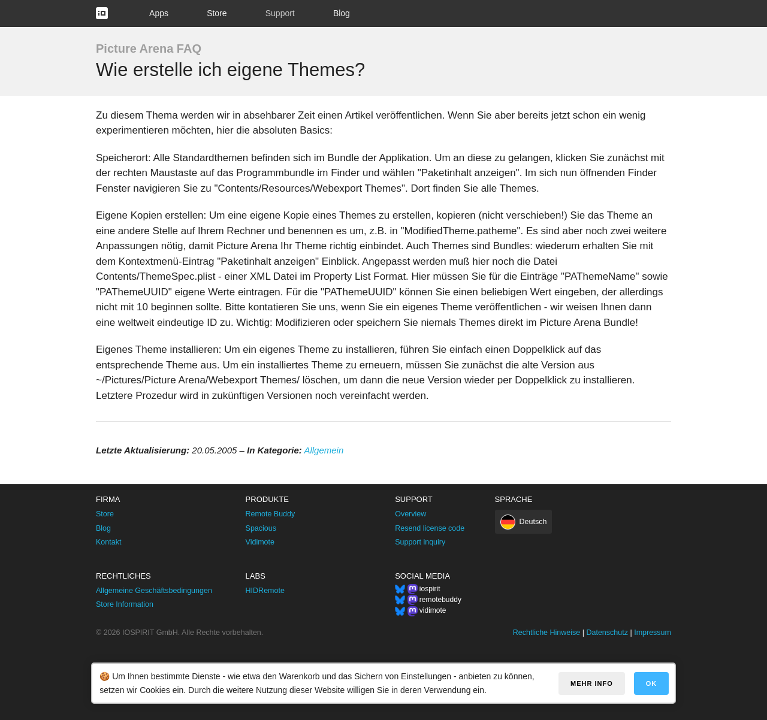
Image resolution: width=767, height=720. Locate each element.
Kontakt (108, 542)
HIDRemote (265, 590)
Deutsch (533, 522)
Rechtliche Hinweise (547, 632)
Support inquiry (420, 542)
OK (651, 683)
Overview (410, 514)
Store (217, 13)
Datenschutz (606, 632)
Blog (341, 13)
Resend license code (429, 528)
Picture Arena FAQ (148, 48)
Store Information (124, 604)
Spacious (261, 528)
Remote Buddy (270, 514)
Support (280, 13)
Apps (158, 13)
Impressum (652, 632)
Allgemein (323, 450)
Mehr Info (591, 683)
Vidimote (260, 542)
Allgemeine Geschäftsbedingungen (154, 590)
